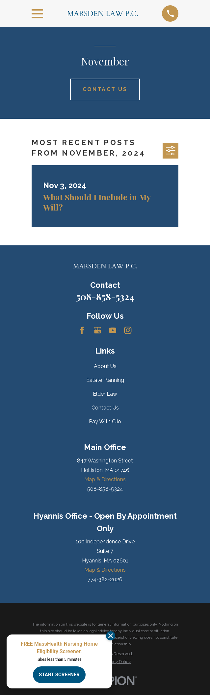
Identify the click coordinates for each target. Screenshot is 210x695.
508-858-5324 (105, 296)
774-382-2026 (105, 579)
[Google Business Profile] (97, 330)
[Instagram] (127, 330)
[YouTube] (112, 330)
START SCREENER (59, 675)
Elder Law (105, 394)
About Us (105, 366)
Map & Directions (105, 479)
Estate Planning (105, 380)
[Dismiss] (110, 635)
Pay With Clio (105, 421)
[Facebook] (82, 330)
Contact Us (105, 408)
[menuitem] (117, 662)
